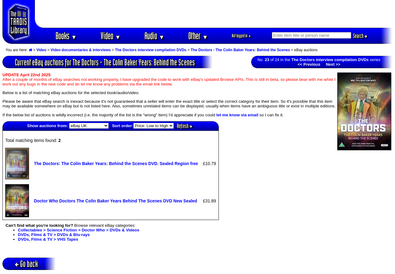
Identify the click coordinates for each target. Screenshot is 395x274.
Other (198, 35)
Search (360, 35)
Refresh (184, 125)
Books (66, 35)
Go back (26, 263)
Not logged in (241, 35)
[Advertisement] (214, 14)
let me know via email (237, 115)
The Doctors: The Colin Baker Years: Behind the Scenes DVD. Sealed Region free (116, 163)
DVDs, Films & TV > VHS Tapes (48, 239)
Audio (154, 35)
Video (111, 35)
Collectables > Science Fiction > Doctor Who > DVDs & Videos (78, 230)
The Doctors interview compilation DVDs (150, 50)
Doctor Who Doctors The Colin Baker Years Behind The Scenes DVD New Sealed (115, 200)
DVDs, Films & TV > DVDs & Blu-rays (54, 234)
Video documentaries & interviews (81, 50)
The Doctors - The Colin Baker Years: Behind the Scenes (240, 50)
